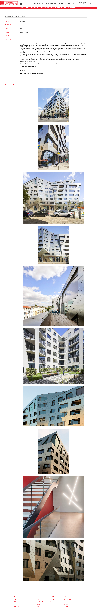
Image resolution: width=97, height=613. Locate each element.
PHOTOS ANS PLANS (18, 16)
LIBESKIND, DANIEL (25, 24)
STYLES (50, 3)
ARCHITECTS (43, 3)
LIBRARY (64, 3)
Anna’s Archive (80, 3)
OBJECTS (57, 3)
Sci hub (88, 3)
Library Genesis (85, 3)
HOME (36, 3)
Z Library (92, 3)
